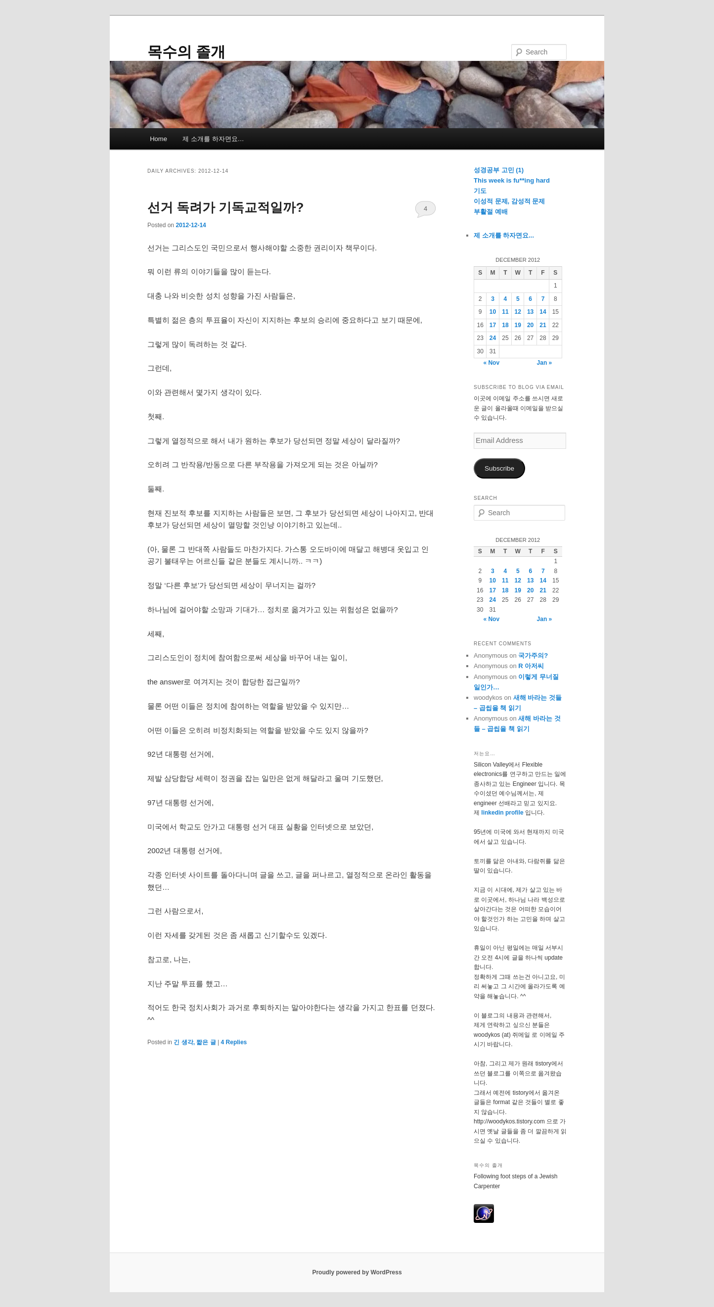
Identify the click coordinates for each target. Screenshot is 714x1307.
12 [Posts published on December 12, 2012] (518, 311)
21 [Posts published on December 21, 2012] (542, 325)
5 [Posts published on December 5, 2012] (518, 298)
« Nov (491, 362)
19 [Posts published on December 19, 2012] (518, 325)
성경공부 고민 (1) (499, 170)
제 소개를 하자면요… (213, 139)
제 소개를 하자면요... (504, 235)
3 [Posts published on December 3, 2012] (492, 298)
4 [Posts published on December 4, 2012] (505, 298)
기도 (480, 190)
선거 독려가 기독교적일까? (225, 207)
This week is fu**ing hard (512, 180)
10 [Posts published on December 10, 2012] (493, 311)
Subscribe (499, 468)
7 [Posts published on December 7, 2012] (543, 298)
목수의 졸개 (186, 52)
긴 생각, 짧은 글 (195, 1042)
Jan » (544, 362)
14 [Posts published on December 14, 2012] (542, 311)
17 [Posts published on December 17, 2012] (493, 325)
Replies (234, 1042)
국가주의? (533, 655)
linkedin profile (503, 812)
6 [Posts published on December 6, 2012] (530, 298)
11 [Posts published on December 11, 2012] (505, 311)
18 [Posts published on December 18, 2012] (505, 325)
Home (158, 139)
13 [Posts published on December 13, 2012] (530, 311)
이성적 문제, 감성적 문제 (509, 201)
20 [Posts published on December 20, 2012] (530, 325)
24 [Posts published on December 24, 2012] (493, 338)
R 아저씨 (531, 666)
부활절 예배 (491, 211)
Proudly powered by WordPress (357, 1272)
